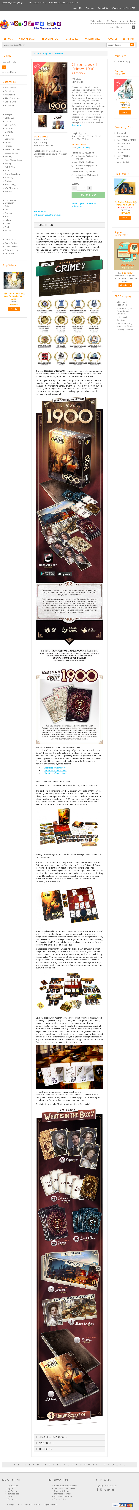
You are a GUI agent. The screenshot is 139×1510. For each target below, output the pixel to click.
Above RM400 (122, 162)
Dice (7, 135)
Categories (46, 53)
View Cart (124, 21)
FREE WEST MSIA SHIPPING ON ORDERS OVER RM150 (53, 2)
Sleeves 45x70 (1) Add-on (83, 152)
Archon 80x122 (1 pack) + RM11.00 (87, 176)
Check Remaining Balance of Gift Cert (125, 324)
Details (14, 309)
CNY (7, 209)
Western (8, 191)
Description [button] (46, 225)
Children (8, 121)
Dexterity (9, 132)
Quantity (75, 184)
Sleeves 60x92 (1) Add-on (83, 162)
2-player (8, 114)
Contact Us (103, 8)
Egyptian (8, 213)
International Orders (62, 1493)
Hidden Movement (13, 149)
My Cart (10, 1488)
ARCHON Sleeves (12, 98)
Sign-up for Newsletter (107, 1485)
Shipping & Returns (124, 329)
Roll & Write (10, 167)
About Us (77, 8)
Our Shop (90, 8)
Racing (8, 163)
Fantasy (8, 146)
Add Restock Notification (121, 303)
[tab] (69, 225)
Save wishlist (40, 211)
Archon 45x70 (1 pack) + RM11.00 (86, 157)
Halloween (9, 220)
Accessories (10, 105)
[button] (4, 292)
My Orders (12, 1491)
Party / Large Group (13, 160)
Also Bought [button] (45, 1443)
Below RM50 (122, 136)
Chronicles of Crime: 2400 (55, 773)
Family (8, 142)
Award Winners (11, 246)
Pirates (8, 227)
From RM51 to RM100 (126, 140)
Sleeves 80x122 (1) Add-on (83, 171)
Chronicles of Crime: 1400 (55, 767)
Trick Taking (10, 184)
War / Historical (11, 188)
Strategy (8, 181)
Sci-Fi (7, 170)
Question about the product (47, 215)
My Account (112, 21)
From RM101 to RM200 (123, 144)
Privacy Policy (60, 1499)
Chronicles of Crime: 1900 (55, 770)
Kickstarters (10, 94)
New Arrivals (10, 87)
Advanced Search (9, 72)
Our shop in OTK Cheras (64, 1488)
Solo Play (9, 177)
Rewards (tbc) (13, 1493)
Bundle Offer (10, 101)
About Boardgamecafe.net (65, 1485)
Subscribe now (125, 285)
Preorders (9, 91)
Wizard (8, 230)
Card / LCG (9, 118)
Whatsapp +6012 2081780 (123, 8)
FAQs (9, 1496)
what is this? (83, 147)
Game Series (10, 239)
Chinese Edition (11, 250)
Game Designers (12, 243)
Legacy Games (11, 153)
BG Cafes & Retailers (63, 1496)
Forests (8, 216)
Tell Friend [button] (44, 1449)
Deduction (9, 128)
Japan (7, 223)
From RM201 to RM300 (123, 151)
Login (20, 2)
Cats (7, 206)
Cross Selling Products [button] (51, 1437)
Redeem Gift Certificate (121, 318)
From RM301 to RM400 (123, 157)
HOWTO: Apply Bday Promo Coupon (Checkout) (125, 311)
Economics (10, 139)
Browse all (9, 253)
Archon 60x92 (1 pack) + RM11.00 (86, 167)
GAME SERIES (72, 39)
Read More (76, 125)
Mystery (8, 156)
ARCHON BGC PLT (33, 1504)
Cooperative (10, 125)
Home (36, 53)
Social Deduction (12, 174)
